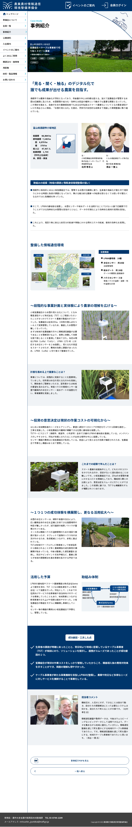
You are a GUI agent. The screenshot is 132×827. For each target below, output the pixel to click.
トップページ (10, 14)
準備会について (10, 20)
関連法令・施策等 (11, 61)
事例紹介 (7, 32)
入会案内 (7, 43)
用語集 (6, 67)
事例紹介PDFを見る (80, 760)
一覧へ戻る (80, 771)
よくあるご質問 (10, 56)
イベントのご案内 (11, 50)
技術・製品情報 (10, 73)
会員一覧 (7, 26)
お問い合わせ (9, 79)
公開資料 (7, 38)
